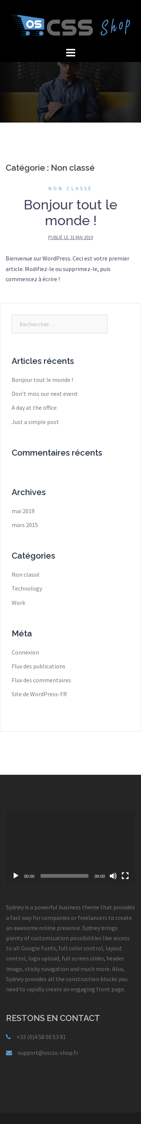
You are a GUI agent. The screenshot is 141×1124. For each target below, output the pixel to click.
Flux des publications (38, 666)
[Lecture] (16, 876)
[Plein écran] (125, 876)
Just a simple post (35, 422)
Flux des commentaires (41, 680)
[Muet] (113, 876)
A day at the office (34, 407)
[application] (70, 847)
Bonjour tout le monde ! (70, 212)
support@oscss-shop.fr (48, 1052)
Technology (27, 588)
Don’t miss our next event (45, 393)
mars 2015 (25, 525)
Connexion (25, 652)
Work (18, 602)
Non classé (71, 188)
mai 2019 (23, 511)
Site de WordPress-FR (39, 694)
